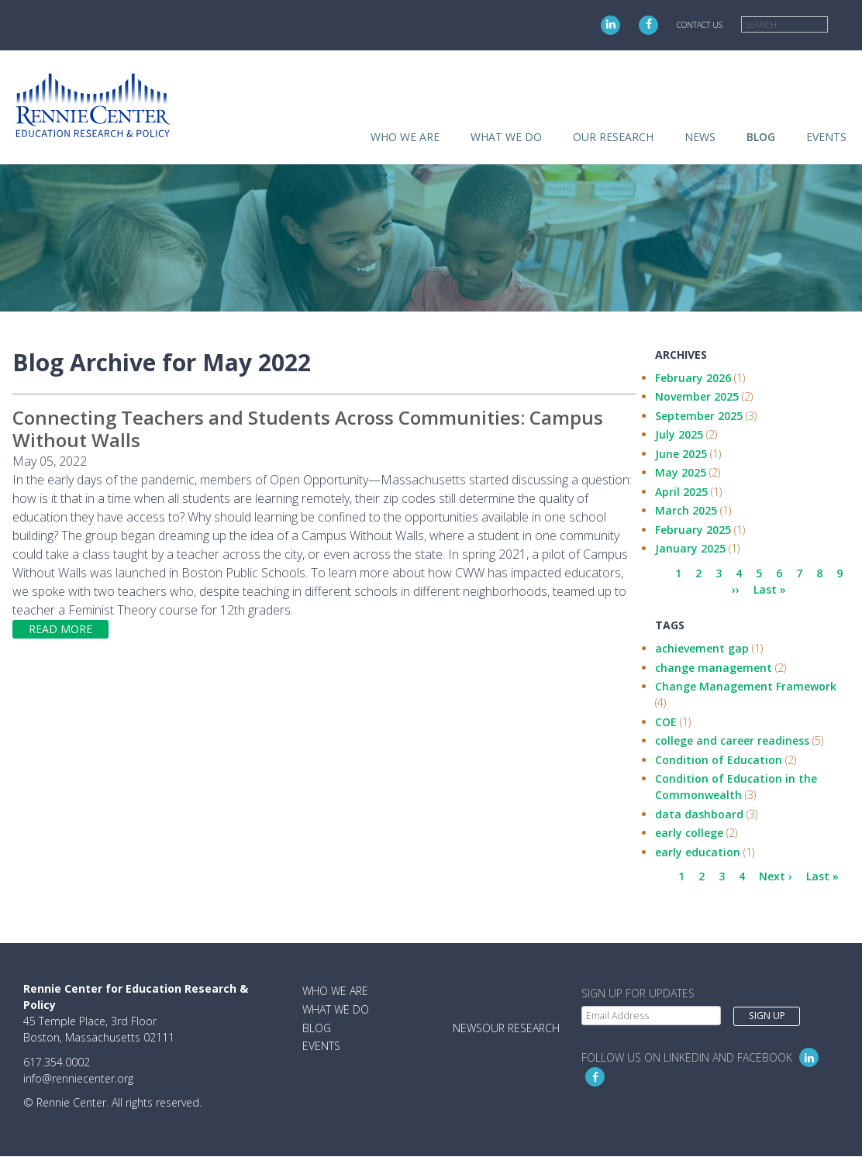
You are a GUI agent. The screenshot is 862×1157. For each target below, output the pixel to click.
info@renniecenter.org (78, 1078)
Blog (760, 136)
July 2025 (679, 434)
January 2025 (690, 548)
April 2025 (681, 491)
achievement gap (702, 648)
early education (697, 852)
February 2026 (693, 377)
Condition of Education (718, 759)
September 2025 (699, 415)
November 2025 (697, 396)
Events (826, 136)
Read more (60, 629)
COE (666, 722)
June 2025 (681, 453)
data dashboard (699, 814)
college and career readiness (732, 740)
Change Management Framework (745, 686)
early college (689, 832)
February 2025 (693, 529)
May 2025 (680, 472)
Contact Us (699, 24)
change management (713, 667)
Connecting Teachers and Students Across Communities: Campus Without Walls (307, 429)
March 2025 (686, 510)
